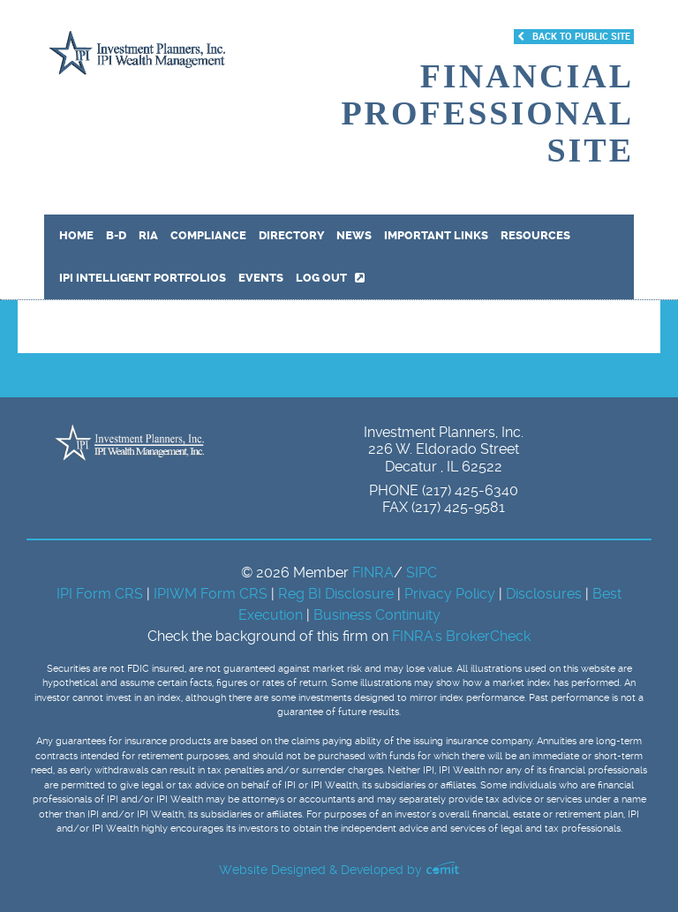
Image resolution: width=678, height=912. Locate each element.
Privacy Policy (451, 593)
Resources (535, 235)
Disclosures (544, 593)
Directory (291, 235)
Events (260, 277)
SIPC (421, 572)
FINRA (373, 572)
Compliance (208, 235)
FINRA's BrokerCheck (461, 636)
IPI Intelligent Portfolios (142, 277)
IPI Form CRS (101, 593)
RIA (148, 235)
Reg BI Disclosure (337, 593)
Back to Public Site (573, 36)
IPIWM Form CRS (212, 593)
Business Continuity (377, 615)
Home (76, 235)
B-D (116, 235)
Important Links (436, 235)
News (354, 235)
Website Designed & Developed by (339, 870)
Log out (330, 277)
